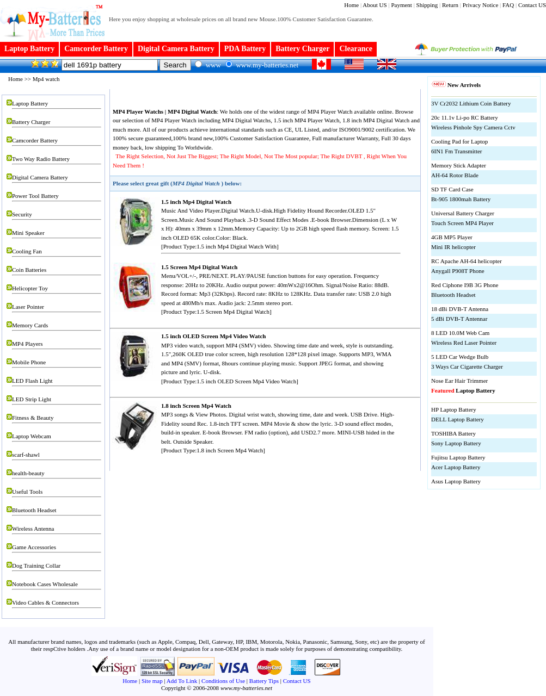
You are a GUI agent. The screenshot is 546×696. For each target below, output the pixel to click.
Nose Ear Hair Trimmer (459, 380)
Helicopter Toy (30, 288)
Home (351, 5)
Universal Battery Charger (462, 213)
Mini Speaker (28, 232)
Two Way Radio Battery (41, 159)
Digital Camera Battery (176, 49)
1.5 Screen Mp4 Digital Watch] (234, 311)
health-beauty (28, 473)
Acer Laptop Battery (455, 467)
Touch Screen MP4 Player (462, 223)
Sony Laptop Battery (456, 443)
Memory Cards (30, 325)
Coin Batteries (29, 269)
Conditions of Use (223, 681)
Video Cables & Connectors (45, 602)
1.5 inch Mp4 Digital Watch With (237, 246)
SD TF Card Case (452, 189)
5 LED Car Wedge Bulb (459, 356)
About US (375, 5)
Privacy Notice (481, 5)
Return (450, 5)
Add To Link (182, 681)
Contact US (532, 5)
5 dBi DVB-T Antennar (459, 318)
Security (22, 214)
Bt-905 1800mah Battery (460, 199)
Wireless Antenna (33, 528)
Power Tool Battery (35, 195)
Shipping (427, 5)
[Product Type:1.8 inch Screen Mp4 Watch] (213, 450)
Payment (401, 5)
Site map (152, 681)
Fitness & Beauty (32, 417)
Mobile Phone (29, 362)
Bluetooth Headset (34, 510)
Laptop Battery (29, 49)
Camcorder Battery (96, 49)
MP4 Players (27, 343)
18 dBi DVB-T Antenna (459, 309)
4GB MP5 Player (452, 237)
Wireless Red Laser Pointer (463, 342)
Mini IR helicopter (453, 247)
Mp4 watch (46, 79)
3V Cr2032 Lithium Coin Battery (471, 103)
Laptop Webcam (31, 436)
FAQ (508, 5)
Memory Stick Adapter (458, 165)
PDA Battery (245, 49)
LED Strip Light (31, 399)
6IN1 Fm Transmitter (456, 151)
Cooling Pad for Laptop (459, 141)
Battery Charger (302, 49)
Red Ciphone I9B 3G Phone (464, 285)
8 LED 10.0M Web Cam (460, 333)
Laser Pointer (28, 306)
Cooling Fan (27, 251)
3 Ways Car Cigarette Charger (467, 366)
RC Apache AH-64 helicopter (466, 261)
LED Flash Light (32, 380)
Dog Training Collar (36, 565)
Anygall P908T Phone (457, 271)
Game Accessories (34, 547)
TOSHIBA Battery (453, 433)
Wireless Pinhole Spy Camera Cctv (473, 127)
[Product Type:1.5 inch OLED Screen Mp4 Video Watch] (229, 381)
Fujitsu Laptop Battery (458, 457)
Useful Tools (27, 491)
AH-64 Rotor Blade (454, 175)
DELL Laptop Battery (457, 419)
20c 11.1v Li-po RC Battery (464, 117)
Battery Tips (264, 681)
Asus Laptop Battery (456, 481)
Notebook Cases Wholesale (45, 584)
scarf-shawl (26, 454)
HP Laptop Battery (453, 409)
